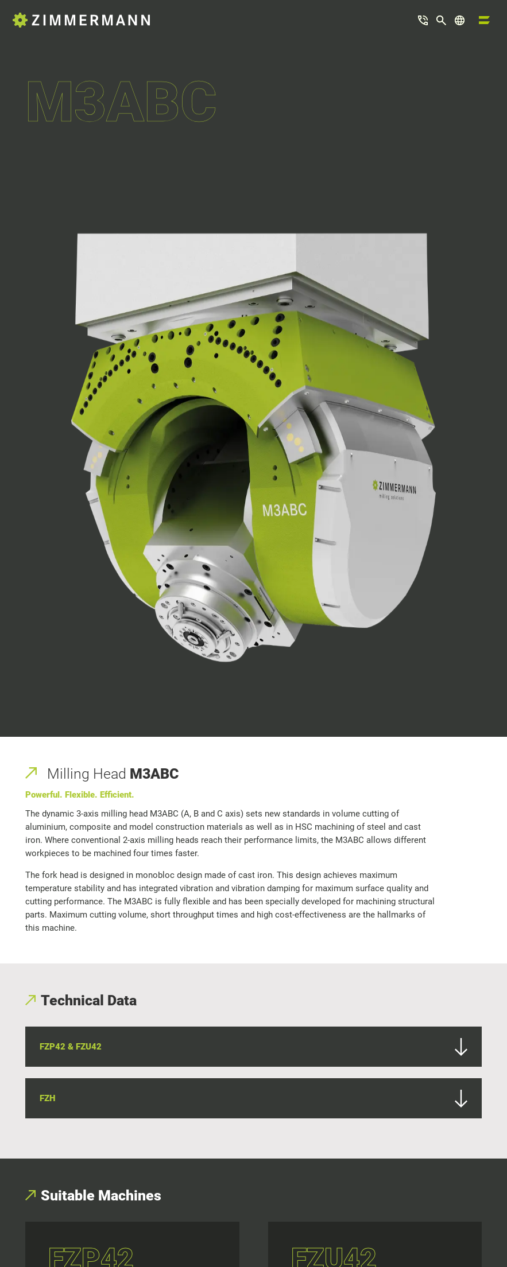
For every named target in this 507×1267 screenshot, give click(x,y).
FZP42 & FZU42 (253, 1047)
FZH (253, 1099)
